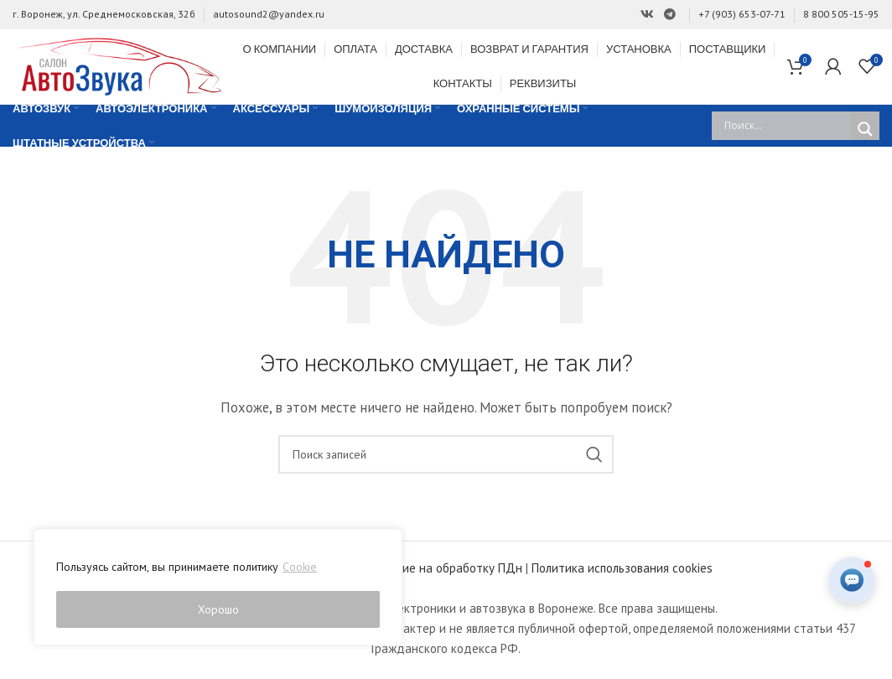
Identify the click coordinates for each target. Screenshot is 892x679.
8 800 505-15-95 (841, 14)
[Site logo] (117, 67)
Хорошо (218, 609)
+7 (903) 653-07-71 (742, 14)
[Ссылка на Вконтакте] (647, 14)
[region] (218, 587)
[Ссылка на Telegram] (670, 14)
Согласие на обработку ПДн (444, 571)
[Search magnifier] (865, 132)
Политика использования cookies (622, 571)
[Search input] (785, 129)
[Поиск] (446, 457)
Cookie (300, 567)
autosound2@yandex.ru (268, 14)
